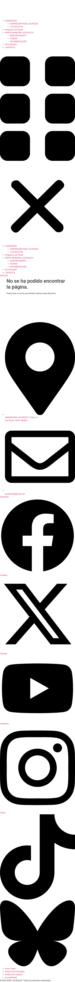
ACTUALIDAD (11, 44)
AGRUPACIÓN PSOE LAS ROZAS (24, 24)
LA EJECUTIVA (16, 27)
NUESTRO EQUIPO (18, 35)
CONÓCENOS (11, 21)
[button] (37, 147)
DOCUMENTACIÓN (18, 41)
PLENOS (13, 38)
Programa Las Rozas (14, 29)
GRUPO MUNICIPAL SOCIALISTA (19, 32)
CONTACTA (10, 47)
